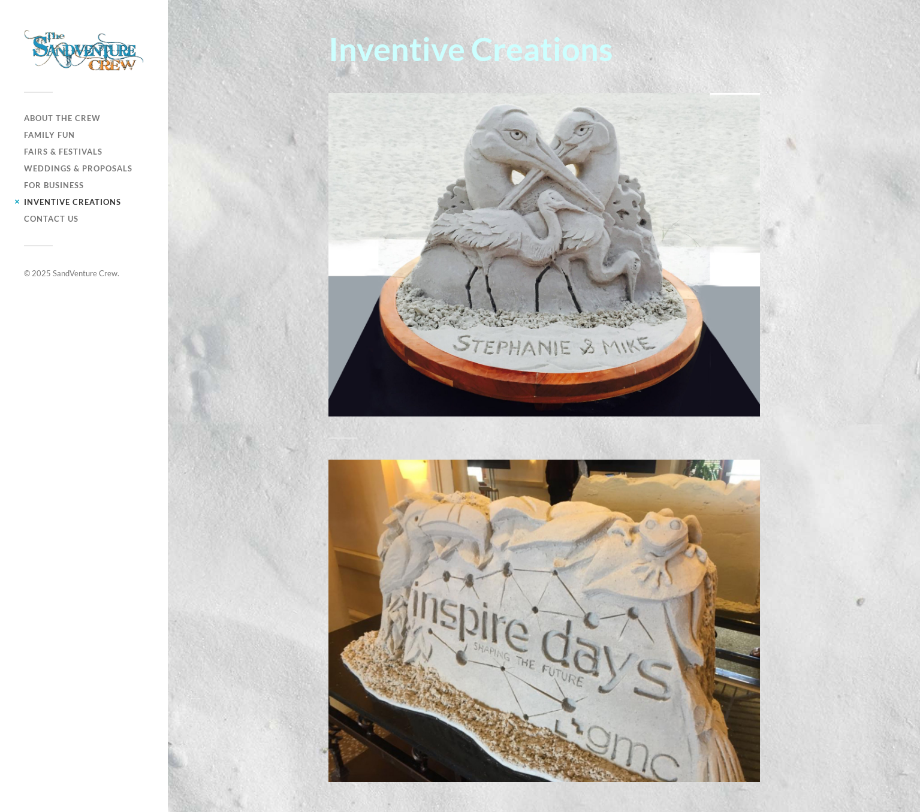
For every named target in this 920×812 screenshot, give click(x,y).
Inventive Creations (72, 202)
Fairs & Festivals (63, 151)
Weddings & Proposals (78, 168)
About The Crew (62, 118)
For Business (54, 185)
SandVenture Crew (85, 273)
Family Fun (49, 135)
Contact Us (51, 219)
